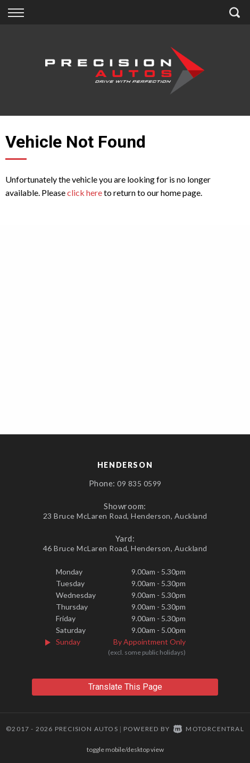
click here (84, 192)
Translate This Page (125, 687)
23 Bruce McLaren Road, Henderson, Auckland (125, 515)
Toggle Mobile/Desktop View (125, 749)
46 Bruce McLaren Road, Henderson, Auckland (125, 548)
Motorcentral (208, 729)
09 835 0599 (139, 483)
